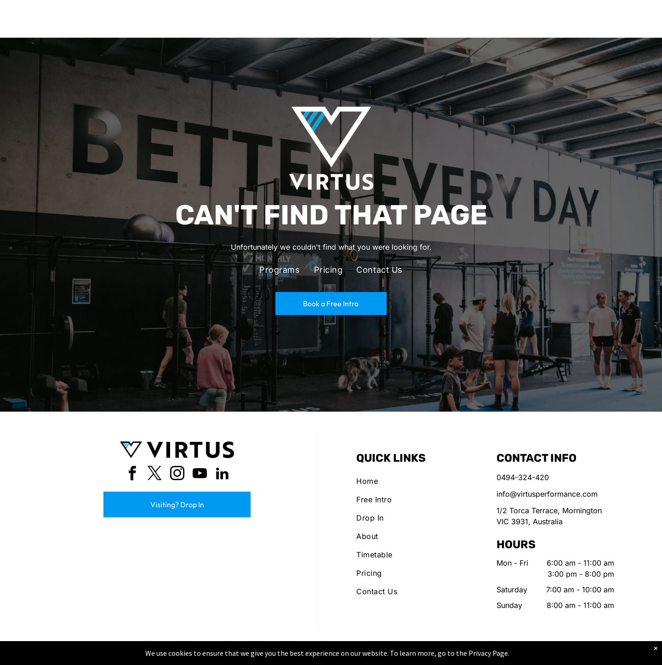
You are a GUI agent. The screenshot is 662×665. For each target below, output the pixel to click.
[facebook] (132, 474)
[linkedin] (222, 474)
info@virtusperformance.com (547, 494)
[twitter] (154, 474)
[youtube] (199, 474)
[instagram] (177, 474)
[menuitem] (279, 270)
